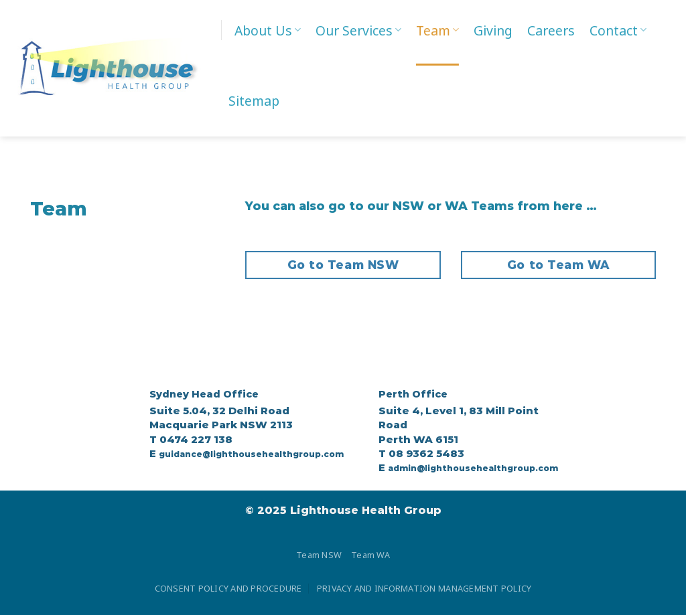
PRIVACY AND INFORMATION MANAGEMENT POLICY (424, 588)
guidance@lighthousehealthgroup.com (251, 454)
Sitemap (253, 101)
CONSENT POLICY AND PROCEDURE (228, 588)
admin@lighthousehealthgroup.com (473, 468)
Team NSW (319, 555)
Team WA (370, 555)
